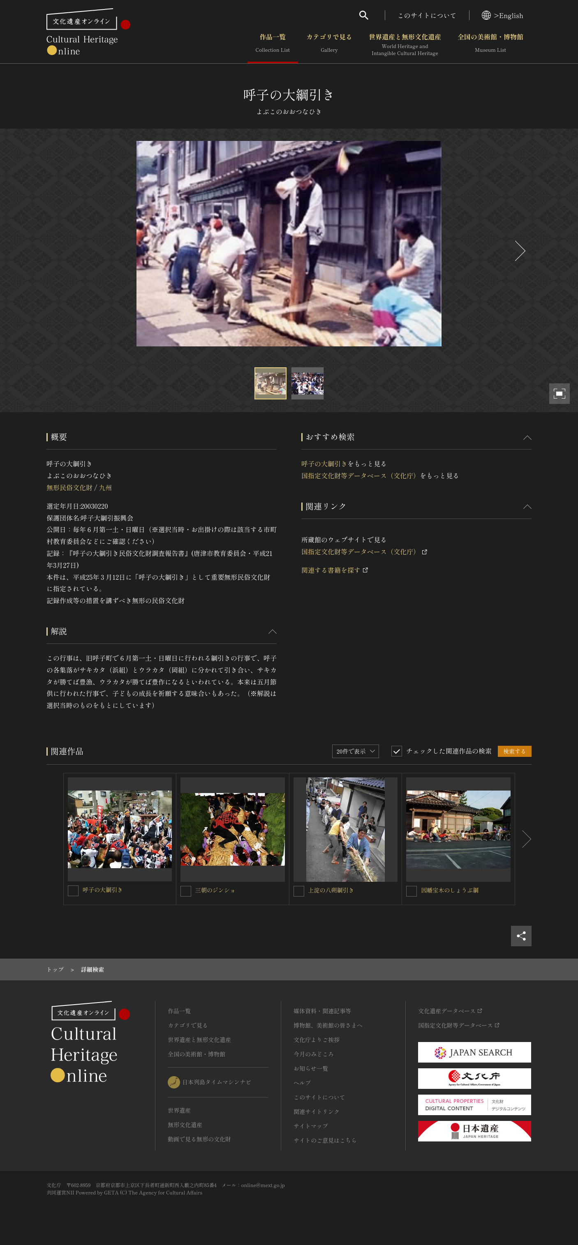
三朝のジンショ (215, 890)
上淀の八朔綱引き (331, 890)
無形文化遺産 (185, 1124)
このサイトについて (427, 15)
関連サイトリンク (317, 1111)
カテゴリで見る (329, 45)
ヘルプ (302, 1083)
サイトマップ (311, 1126)
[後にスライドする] (519, 251)
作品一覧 (273, 45)
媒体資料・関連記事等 (322, 1011)
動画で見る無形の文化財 (199, 1139)
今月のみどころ (314, 1054)
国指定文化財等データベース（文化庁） (360, 475)
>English (502, 15)
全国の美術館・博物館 (490, 45)
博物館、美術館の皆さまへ (328, 1025)
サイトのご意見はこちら (325, 1140)
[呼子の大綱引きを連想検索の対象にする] (73, 890)
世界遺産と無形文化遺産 (405, 45)
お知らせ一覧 (311, 1068)
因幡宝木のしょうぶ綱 (450, 890)
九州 (105, 487)
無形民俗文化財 (69, 487)
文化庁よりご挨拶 (317, 1039)
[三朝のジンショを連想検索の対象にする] (185, 891)
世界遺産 (179, 1110)
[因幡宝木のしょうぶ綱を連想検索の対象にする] (411, 891)
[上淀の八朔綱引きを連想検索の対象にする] (299, 891)
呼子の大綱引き (324, 463)
